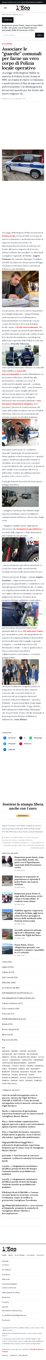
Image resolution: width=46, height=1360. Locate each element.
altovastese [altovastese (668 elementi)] (32, 1054)
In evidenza (7, 44)
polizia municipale (35, 832)
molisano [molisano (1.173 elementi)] (24, 1072)
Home (4, 1255)
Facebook (6, 1320)
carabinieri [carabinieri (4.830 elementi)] (38, 1060)
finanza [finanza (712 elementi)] (30, 1066)
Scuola (5, 1024)
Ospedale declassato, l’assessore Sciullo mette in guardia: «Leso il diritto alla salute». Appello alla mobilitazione (21, 1134)
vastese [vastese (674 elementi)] (14, 1080)
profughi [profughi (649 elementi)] (23, 1074)
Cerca (39, 35)
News (4, 1014)
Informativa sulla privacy (12, 1310)
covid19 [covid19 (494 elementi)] (15, 1066)
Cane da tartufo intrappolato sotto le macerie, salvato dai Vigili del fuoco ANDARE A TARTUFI (20, 1098)
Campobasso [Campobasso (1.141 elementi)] (14, 1060)
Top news (6, 1040)
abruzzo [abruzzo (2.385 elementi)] (15, 1051)
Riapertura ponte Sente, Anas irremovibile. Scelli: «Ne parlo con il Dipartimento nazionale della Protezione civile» (22, 27)
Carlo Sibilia (20, 826)
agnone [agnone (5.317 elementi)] (23, 1051)
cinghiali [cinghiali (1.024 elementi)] (6, 1066)
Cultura (5, 972)
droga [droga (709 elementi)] (23, 1066)
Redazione (6, 1297)
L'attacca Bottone (10, 1003)
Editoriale (6, 982)
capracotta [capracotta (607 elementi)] (26, 1060)
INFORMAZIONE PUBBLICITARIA (16, 998)
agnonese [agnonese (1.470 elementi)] (32, 1051)
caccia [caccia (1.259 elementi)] (41, 1057)
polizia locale (22, 832)
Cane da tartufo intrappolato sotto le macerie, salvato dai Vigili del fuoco (22, 1103)
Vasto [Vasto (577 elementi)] (21, 1080)
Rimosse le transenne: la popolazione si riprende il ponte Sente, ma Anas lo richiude (27, 880)
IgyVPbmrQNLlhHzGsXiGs (14, 1205)
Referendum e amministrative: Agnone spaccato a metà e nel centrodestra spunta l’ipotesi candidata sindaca (23, 1124)
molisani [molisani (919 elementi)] (15, 1072)
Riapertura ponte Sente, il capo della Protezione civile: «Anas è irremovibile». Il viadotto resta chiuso (28, 897)
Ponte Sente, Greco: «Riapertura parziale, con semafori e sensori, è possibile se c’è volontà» (29, 949)
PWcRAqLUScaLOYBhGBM (15, 1192)
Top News (31, 1255)
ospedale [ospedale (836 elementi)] (6, 1074)
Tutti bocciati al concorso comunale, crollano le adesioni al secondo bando (22, 1158)
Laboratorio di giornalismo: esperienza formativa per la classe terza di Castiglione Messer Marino (22, 1114)
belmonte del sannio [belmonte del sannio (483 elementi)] (27, 1057)
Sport (4, 1034)
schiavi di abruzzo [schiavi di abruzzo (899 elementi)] (10, 1077)
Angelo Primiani (8, 826)
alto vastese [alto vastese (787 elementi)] (19, 1054)
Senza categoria (9, 1029)
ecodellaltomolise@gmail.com (14, 1315)
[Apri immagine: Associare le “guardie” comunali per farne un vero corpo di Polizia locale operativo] (23, 165)
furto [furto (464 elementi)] (4, 1069)
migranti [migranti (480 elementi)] (6, 1072)
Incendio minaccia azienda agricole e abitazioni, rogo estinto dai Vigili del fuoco (27, 932)
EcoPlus (40, 1255)
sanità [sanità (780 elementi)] (31, 1074)
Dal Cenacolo (8, 977)
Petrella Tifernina (9, 832)
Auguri (4, 967)
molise (38, 829)
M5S (26, 829)
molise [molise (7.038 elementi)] (33, 1072)
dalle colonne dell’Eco (19, 476)
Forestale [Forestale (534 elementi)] (39, 1066)
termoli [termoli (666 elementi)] (5, 1080)
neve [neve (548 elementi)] (40, 1072)
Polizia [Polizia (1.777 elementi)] (15, 1074)
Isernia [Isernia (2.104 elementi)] (22, 1069)
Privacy (5, 1355)
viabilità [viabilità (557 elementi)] (38, 1080)
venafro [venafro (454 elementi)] (29, 1080)
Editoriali (6, 1279)
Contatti (5, 1302)
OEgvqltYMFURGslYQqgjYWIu (16, 1142)
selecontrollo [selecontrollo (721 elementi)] (34, 1077)
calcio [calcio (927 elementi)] (5, 1060)
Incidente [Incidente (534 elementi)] (13, 1069)
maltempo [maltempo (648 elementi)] (35, 1069)
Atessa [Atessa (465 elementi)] (14, 1057)
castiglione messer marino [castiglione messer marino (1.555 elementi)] (14, 1063)
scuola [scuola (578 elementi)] (23, 1077)
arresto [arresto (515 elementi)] (5, 1057)
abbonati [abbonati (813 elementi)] (6, 1051)
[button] (5, 7)
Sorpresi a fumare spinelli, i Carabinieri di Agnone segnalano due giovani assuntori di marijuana (23, 845)
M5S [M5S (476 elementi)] (27, 1069)
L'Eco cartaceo (8, 1008)
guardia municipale (16, 829)
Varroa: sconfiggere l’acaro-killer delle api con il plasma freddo (20, 839)
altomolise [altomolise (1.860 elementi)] (7, 1054)
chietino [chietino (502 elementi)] (32, 1063)
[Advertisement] (23, 127)
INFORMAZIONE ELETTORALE (16, 993)
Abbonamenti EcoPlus (11, 1292)
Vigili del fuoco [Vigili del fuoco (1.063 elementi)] (9, 1083)
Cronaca (5, 1265)
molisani (31, 829)
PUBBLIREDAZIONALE (12, 1019)
